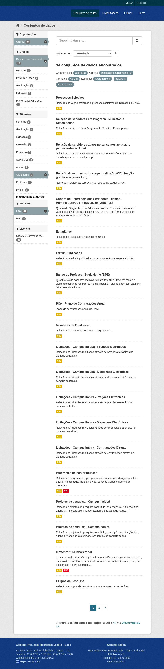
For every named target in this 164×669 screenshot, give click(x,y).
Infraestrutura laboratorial (74, 552)
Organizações (110, 13)
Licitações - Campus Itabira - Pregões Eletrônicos (90, 397)
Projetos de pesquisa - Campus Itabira (82, 526)
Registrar (141, 2)
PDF (66, 491)
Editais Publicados (69, 253)
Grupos (128, 13)
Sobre (141, 13)
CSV (59, 108)
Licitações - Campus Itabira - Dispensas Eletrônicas (92, 422)
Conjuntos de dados (85, 13)
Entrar (129, 2)
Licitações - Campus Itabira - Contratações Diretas (91, 447)
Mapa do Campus (30, 661)
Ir (116, 53)
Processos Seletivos (70, 97)
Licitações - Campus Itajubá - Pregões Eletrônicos (91, 346)
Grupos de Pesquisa (70, 581)
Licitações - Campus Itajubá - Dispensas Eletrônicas (92, 371)
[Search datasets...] (94, 40)
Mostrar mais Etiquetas (30, 196)
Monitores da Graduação (73, 325)
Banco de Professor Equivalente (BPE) (83, 274)
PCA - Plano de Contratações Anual (80, 303)
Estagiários (64, 231)
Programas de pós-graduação (76, 472)
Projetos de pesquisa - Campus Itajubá (83, 501)
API (114, 623)
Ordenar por (63, 53)
